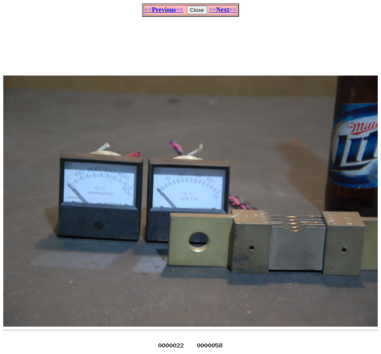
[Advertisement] (190, 42)
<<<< (163, 9)
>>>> (223, 9)
